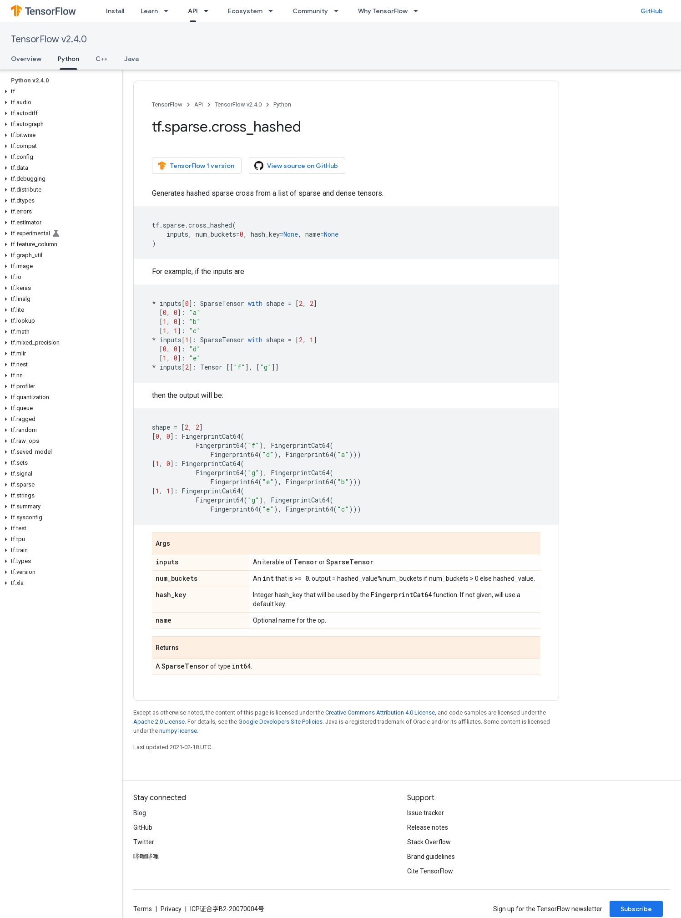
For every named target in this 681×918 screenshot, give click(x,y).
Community (310, 11)
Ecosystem (245, 11)
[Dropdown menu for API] (209, 11)
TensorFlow (167, 104)
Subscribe (636, 909)
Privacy (171, 909)
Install (115, 11)
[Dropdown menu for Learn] (169, 11)
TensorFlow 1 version (195, 165)
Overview (26, 59)
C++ (102, 59)
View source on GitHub (296, 165)
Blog (139, 813)
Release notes (427, 827)
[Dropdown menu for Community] (339, 11)
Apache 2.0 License (159, 721)
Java (131, 59)
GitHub (652, 11)
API (198, 104)
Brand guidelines (431, 856)
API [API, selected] (193, 11)
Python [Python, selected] (68, 59)
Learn (149, 11)
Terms (142, 909)
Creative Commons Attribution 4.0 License (380, 712)
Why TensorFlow (383, 11)
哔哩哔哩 (146, 856)
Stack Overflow (429, 842)
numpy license (178, 730)
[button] (59, 91)
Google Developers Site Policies (280, 721)
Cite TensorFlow (430, 871)
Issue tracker (425, 813)
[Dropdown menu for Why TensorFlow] (418, 11)
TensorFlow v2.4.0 (49, 39)
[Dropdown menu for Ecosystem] (273, 11)
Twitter (143, 842)
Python (282, 104)
